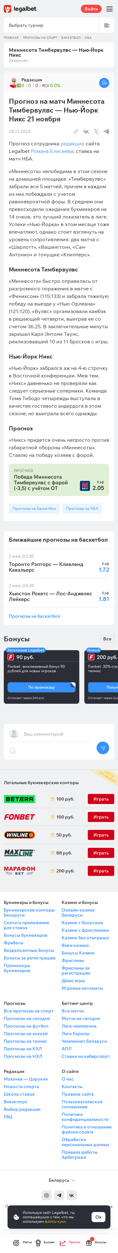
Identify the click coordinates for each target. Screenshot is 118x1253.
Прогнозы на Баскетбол (34, 508)
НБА (88, 38)
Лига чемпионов (79, 1026)
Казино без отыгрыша (85, 938)
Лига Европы (75, 1033)
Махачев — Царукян (26, 1079)
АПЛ (66, 1049)
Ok (98, 1217)
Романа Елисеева (52, 151)
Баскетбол (71, 38)
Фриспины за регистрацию (76, 970)
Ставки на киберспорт (86, 1056)
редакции (72, 143)
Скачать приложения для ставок (26, 925)
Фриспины (73, 960)
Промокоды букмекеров (17, 968)
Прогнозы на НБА (82, 508)
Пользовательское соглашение (82, 1104)
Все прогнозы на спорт (28, 1011)
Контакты (72, 1086)
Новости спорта (21, 1086)
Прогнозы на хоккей (26, 1033)
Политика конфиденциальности (85, 1116)
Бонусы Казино (78, 953)
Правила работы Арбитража (80, 1154)
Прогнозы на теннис (25, 1041)
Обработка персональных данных (85, 1142)
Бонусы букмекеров (26, 935)
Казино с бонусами (82, 922)
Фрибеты (13, 943)
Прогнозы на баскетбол (34, 616)
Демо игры (73, 980)
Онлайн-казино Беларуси (78, 912)
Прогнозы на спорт (40, 38)
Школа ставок (19, 1094)
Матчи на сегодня (81, 1018)
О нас (68, 1079)
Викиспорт (15, 1101)
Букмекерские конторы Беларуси (29, 912)
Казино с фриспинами (85, 930)
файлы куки (55, 1221)
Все (107, 639)
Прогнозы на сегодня (27, 1018)
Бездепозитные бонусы (29, 950)
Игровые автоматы (82, 988)
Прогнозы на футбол (26, 1026)
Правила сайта (78, 1094)
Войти (91, 9)
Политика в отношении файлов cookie (86, 1129)
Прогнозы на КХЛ (23, 1049)
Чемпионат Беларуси (84, 1041)
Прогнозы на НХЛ (23, 1056)
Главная (11, 38)
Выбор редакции (22, 1109)
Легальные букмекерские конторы (41, 782)
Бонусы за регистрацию (29, 958)
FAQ (8, 1117)
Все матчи (73, 1011)
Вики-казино (75, 945)
